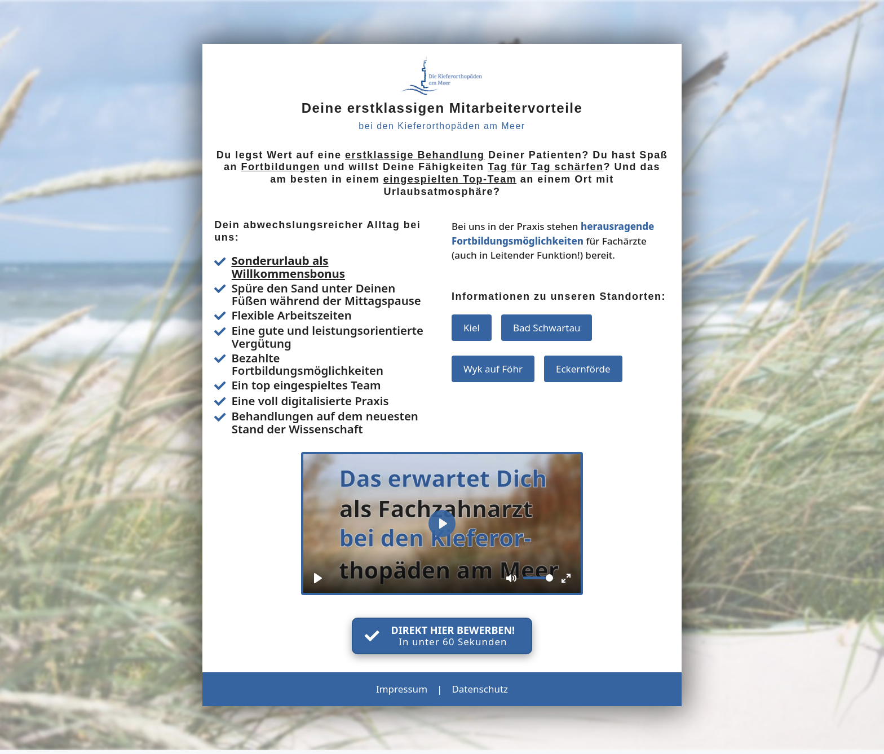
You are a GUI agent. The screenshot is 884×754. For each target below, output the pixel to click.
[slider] (537, 578)
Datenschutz (480, 688)
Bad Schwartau (547, 327)
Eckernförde (583, 368)
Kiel (471, 327)
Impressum (401, 688)
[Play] (318, 578)
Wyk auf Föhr (493, 368)
